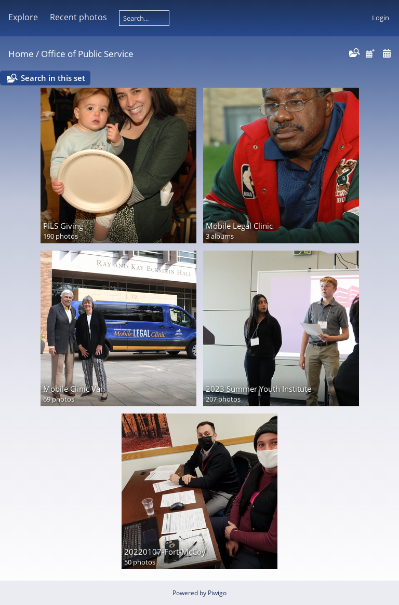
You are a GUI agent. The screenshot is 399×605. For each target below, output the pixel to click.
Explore (23, 17)
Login (380, 17)
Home (21, 54)
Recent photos (78, 17)
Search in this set (53, 78)
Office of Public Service (87, 54)
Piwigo (217, 592)
